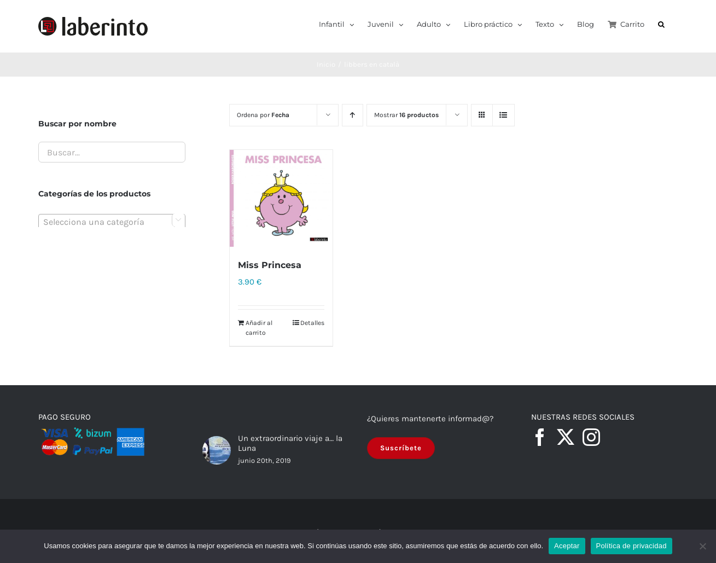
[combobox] (111, 221)
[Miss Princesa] (281, 198)
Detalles (312, 323)
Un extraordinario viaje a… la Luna (290, 443)
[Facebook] (540, 437)
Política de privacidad (631, 546)
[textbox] (112, 222)
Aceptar (567, 546)
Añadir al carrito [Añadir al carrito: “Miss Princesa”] (259, 327)
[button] (661, 23)
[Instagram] (591, 437)
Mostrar (406, 115)
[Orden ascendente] (352, 115)
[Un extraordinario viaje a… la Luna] (216, 451)
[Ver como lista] (503, 115)
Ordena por (263, 115)
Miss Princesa (269, 265)
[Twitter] (565, 437)
